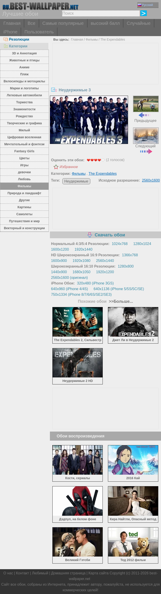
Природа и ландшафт (24, 193)
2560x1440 (105, 261)
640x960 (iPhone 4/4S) (69, 289)
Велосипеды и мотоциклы (24, 81)
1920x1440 (83, 249)
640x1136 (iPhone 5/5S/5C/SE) (119, 289)
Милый (24, 130)
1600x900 (59, 261)
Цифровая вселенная (24, 137)
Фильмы (24, 186)
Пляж (24, 74)
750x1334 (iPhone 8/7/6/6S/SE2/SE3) (81, 294)
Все (31, 23)
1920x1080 (81, 261)
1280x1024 (142, 244)
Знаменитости (24, 109)
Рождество (24, 116)
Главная (12, 23)
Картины (24, 207)
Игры (24, 165)
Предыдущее (146, 109)
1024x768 (120, 244)
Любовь (24, 179)
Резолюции (16, 39)
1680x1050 (81, 272)
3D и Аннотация (24, 53)
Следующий (146, 140)
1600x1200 (60, 249)
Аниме (24, 67)
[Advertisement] (105, 77)
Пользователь (39, 31)
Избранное (69, 167)
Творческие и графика (24, 123)
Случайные (138, 23)
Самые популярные (63, 23)
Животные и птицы (24, 60)
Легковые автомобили (24, 95)
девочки (24, 172)
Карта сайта (99, 573)
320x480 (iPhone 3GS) (95, 283)
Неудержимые (76, 181)
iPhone (10, 31)
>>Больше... (120, 301)
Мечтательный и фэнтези (24, 144)
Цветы (24, 158)
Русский (145, 5)
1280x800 (126, 266)
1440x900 (59, 272)
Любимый (40, 573)
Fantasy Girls (24, 151)
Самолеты (24, 214)
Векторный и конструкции (24, 228)
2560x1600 (151, 180)
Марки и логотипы (24, 88)
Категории (15, 46)
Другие (24, 200)
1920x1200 (105, 272)
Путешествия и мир (24, 221)
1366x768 (130, 255)
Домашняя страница (68, 573)
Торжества (24, 102)
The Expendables (112, 39)
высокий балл (105, 23)
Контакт (22, 573)
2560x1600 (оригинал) (69, 278)
